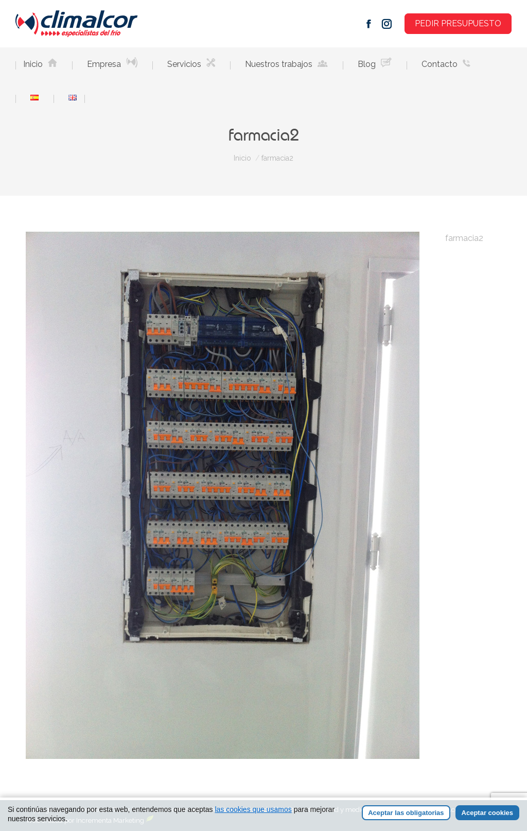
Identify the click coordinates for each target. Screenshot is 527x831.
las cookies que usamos (253, 809)
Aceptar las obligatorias (406, 813)
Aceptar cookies (487, 813)
